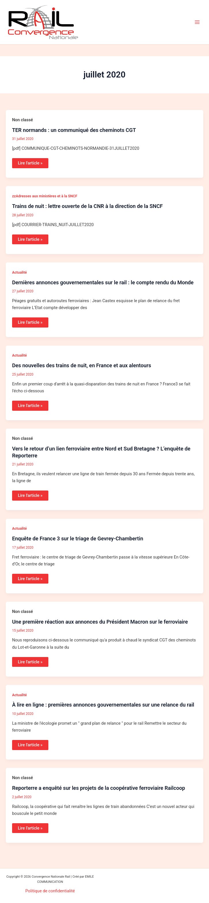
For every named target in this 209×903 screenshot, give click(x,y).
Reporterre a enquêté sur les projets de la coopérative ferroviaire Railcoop (98, 788)
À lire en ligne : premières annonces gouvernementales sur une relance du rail (103, 705)
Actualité (19, 272)
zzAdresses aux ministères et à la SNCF (44, 196)
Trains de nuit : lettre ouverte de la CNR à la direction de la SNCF (87, 206)
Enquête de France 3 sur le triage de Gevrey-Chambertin (77, 538)
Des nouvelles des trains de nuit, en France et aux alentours (81, 365)
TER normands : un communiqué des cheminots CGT (74, 130)
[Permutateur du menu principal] (197, 22)
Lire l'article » (30, 162)
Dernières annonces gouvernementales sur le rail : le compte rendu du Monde (103, 282)
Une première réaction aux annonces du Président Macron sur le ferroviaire (100, 622)
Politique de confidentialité (50, 890)
